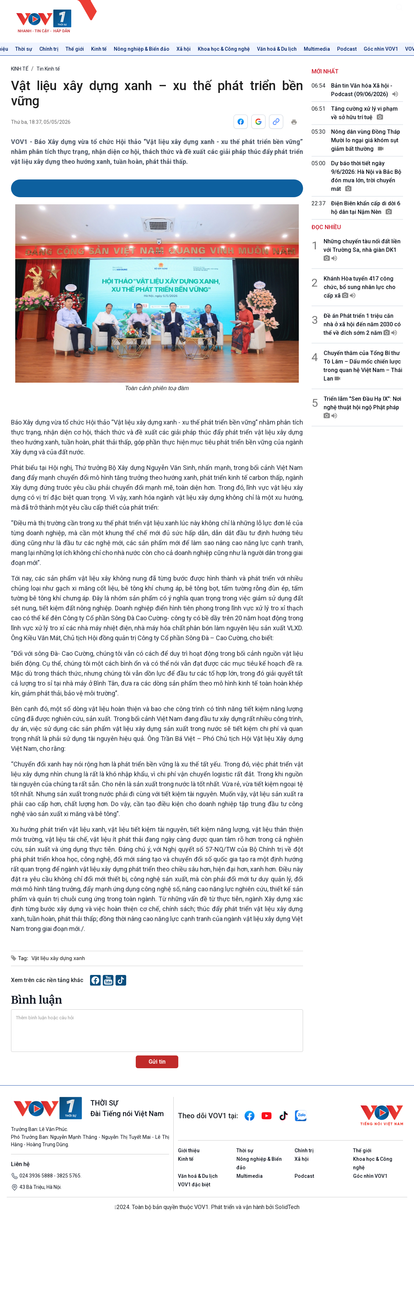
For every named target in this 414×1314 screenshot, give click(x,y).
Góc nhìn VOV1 (381, 49)
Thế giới (75, 49)
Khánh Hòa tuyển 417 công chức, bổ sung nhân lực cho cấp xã (360, 287)
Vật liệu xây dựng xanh (58, 958)
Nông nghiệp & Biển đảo (141, 49)
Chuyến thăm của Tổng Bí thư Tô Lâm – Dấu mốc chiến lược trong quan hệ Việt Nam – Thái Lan (363, 366)
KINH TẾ (19, 69)
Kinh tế (99, 49)
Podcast (347, 49)
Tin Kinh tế (48, 69)
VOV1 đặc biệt (194, 1184)
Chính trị (48, 49)
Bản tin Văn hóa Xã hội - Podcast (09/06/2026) (364, 90)
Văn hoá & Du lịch (277, 49)
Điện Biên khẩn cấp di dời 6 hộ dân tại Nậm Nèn (365, 207)
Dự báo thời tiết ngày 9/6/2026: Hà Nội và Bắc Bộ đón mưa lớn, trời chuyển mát (366, 176)
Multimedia (317, 49)
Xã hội (184, 49)
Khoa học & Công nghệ (224, 49)
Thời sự (23, 49)
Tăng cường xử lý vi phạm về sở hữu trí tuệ (364, 113)
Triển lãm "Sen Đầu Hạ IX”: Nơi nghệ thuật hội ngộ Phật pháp (362, 407)
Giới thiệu (189, 1150)
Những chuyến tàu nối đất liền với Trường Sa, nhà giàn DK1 (362, 250)
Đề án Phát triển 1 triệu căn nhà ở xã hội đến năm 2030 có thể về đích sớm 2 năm (362, 324)
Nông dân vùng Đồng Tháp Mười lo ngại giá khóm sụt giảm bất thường (365, 140)
